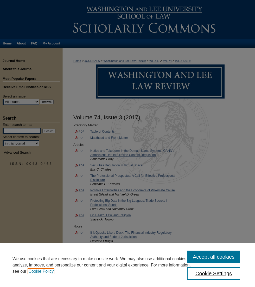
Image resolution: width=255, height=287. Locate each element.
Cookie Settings (213, 273)
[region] (127, 265)
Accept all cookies (213, 257)
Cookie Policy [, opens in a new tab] (41, 271)
